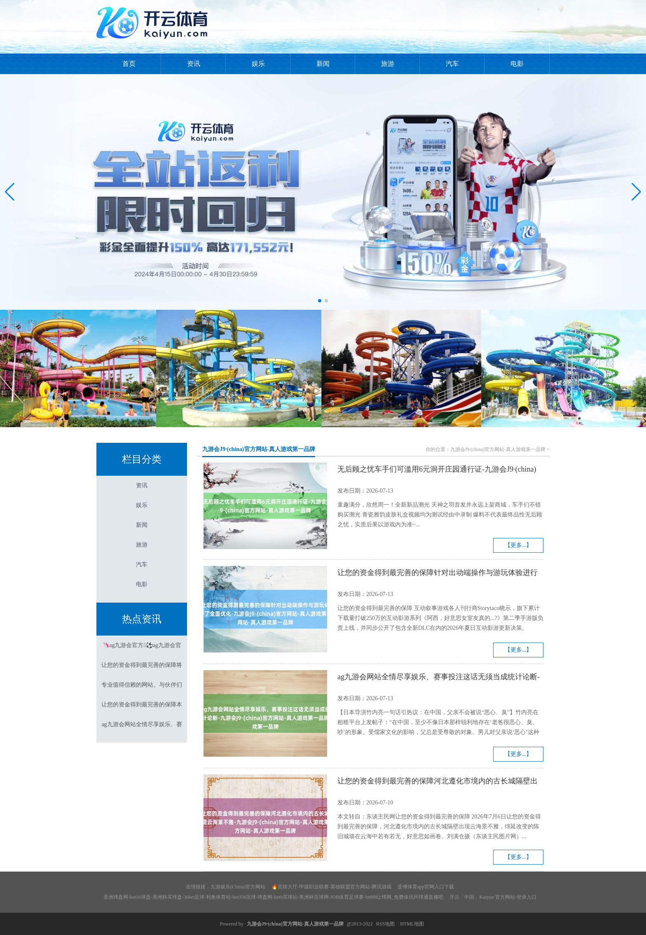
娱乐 (258, 63)
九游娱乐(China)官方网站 (238, 887)
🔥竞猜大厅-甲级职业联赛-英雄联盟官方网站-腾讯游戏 (331, 887)
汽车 (452, 63)
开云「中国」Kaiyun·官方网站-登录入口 (492, 897)
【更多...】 (518, 545)
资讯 (193, 63)
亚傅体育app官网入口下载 (426, 887)
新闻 (323, 63)
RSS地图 (385, 924)
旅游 (387, 63)
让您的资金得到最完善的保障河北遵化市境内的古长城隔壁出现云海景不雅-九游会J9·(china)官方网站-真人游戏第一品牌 (437, 782)
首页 (129, 63)
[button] (636, 192)
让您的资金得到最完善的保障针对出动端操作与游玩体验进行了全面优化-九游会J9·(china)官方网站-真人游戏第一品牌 (437, 573)
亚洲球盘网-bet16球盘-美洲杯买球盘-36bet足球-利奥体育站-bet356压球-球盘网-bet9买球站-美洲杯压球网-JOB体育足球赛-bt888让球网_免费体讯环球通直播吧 (273, 897)
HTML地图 (412, 924)
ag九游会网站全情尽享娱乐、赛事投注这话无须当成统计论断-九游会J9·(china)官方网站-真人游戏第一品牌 (438, 678)
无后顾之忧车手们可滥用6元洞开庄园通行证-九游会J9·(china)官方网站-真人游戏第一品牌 (436, 470)
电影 (517, 63)
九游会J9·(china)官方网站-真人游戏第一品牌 (258, 449)
